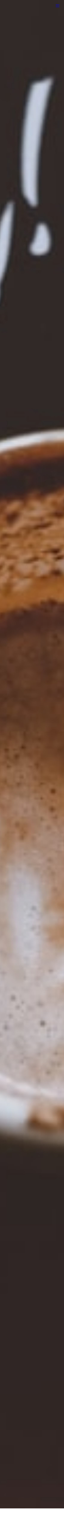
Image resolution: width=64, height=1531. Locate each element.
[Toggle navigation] (57, 6)
